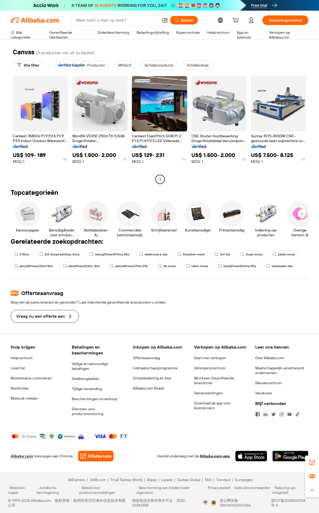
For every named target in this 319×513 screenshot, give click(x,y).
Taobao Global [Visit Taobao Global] (188, 480)
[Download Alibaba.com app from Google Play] (290, 456)
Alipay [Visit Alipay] (152, 480)
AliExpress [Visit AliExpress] (76, 480)
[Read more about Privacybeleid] (217, 490)
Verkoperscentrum (209, 368)
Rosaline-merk (191, 254)
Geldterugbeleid (85, 379)
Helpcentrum (22, 358)
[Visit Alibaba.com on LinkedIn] (265, 414)
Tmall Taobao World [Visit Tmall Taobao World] (126, 480)
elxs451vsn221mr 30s (81, 266)
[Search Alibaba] (116, 20)
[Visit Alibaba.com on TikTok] (297, 414)
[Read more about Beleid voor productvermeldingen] (107, 490)
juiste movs (283, 254)
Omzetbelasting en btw (152, 378)
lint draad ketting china (59, 254)
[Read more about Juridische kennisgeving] (57, 490)
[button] (165, 20)
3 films (21, 254)
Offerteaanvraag (146, 358)
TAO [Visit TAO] (208, 480)
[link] (312, 462)
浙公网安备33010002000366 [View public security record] (235, 502)
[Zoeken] (184, 20)
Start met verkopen (210, 358)
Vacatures (263, 393)
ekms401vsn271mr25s (129, 266)
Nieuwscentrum (268, 383)
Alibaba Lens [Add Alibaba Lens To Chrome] (22, 456)
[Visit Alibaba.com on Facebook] (257, 414)
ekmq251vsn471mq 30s (109, 254)
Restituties (20, 388)
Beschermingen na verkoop (94, 399)
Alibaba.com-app (215, 456)
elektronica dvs (153, 254)
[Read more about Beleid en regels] (21, 490)
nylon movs (197, 266)
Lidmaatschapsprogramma (155, 368)
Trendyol (223, 480)
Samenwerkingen (208, 393)
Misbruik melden (24, 398)
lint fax (222, 254)
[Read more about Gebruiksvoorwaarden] (251, 490)
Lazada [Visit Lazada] (167, 480)
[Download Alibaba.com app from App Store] (251, 456)
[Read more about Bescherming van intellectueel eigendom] (170, 490)
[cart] (237, 21)
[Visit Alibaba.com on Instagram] (281, 414)
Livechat (18, 368)
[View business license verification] (205, 503)
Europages (244, 480)
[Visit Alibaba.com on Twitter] (273, 414)
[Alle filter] (28, 65)
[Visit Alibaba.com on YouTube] (289, 414)
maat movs (251, 254)
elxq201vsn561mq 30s (237, 266)
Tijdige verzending (87, 389)
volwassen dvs (279, 266)
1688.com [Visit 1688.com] (98, 480)
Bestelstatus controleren (31, 378)
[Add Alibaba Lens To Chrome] (96, 456)
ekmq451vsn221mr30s (33, 266)
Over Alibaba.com (269, 358)
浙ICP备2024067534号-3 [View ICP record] (288, 502)
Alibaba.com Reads (148, 388)
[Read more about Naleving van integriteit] (291, 490)
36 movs (167, 266)
